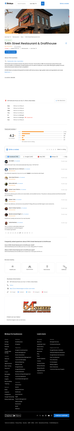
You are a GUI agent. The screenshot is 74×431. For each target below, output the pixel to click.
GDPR (29, 422)
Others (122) (65, 156)
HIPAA (32, 422)
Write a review (64, 3)
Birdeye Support (54, 364)
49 (25, 233)
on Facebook (17, 160)
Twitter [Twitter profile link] (28, 291)
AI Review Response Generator (57, 352)
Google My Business (20, 369)
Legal (16, 396)
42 (8, 233)
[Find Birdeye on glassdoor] (51, 415)
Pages (6, 348)
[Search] (42, 4)
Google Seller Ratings (8, 351)
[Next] (66, 267)
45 (15, 233)
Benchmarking (8, 381)
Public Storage (18, 401)
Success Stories (41, 363)
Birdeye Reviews (41, 365)
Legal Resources (41, 370)
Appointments (8, 363)
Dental (17, 387)
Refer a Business (54, 366)
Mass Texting (8, 365)
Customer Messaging (20, 359)
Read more (8, 72)
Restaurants (16, 37)
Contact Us (40, 372)
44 (13, 233)
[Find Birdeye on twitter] (40, 415)
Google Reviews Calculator (56, 350)
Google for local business (21, 350)
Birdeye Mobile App (9, 399)
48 (22, 233)
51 (29, 233)
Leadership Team (41, 344)
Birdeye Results (41, 368)
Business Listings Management (23, 373)
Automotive (18, 384)
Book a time (40, 348)
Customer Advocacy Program (57, 369)
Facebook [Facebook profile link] (21, 291)
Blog (38, 353)
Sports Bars (20, 61)
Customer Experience (20, 376)
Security (25, 422)
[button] (6, 233)
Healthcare (18, 391)
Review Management (20, 352)
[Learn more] (37, 307)
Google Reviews (19, 366)
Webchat (7, 358)
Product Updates (41, 358)
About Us (39, 341)
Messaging (7, 374)
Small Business (19, 341)
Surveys (6, 376)
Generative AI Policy (43, 422)
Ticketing (7, 383)
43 (10, 233)
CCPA (36, 422)
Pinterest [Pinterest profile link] (44, 291)
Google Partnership (9, 396)
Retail (16, 406)
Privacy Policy (18, 422)
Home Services (18, 394)
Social (6, 361)
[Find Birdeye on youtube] (49, 415)
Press (38, 356)
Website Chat (18, 364)
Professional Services (55, 344)
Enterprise (17, 344)
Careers (39, 360)
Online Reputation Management (23, 357)
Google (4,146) (27, 156)
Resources (39, 351)
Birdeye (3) (53, 156)
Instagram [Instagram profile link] (36, 291)
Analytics (7, 391)
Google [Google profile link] (12, 291)
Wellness (17, 408)
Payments (7, 368)
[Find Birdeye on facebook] (37, 415)
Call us (11, 285)
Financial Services (19, 389)
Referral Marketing (19, 362)
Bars (22, 37)
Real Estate (18, 403)
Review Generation (20, 354)
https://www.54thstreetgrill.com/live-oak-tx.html (22, 288)
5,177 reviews (17, 46)
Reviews (7, 344)
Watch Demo (40, 346)
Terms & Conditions (10, 422)
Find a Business (54, 359)
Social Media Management (21, 378)
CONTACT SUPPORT (61, 415)
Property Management (20, 399)
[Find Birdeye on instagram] (45, 415)
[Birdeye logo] (9, 3)
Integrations (8, 394)
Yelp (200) (40, 156)
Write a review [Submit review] (10, 52)
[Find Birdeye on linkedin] (43, 415)
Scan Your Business (54, 357)
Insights (7, 378)
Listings (6, 341)
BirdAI (6, 389)
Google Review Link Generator (57, 354)
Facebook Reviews (19, 371)
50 (27, 233)
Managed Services (54, 341)
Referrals (7, 346)
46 (18, 233)
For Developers (53, 362)
